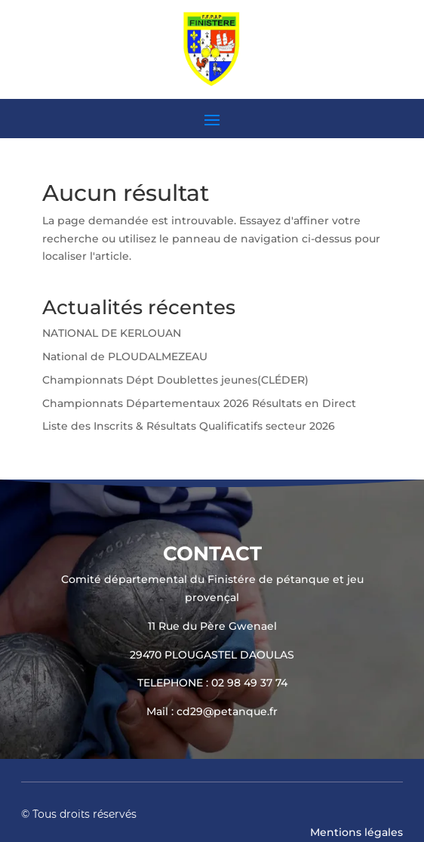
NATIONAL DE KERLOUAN (111, 333)
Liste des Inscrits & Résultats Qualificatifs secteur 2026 (188, 426)
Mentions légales (356, 832)
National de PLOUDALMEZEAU (124, 356)
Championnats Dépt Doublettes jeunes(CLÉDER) (175, 380)
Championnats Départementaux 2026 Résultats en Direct (199, 403)
